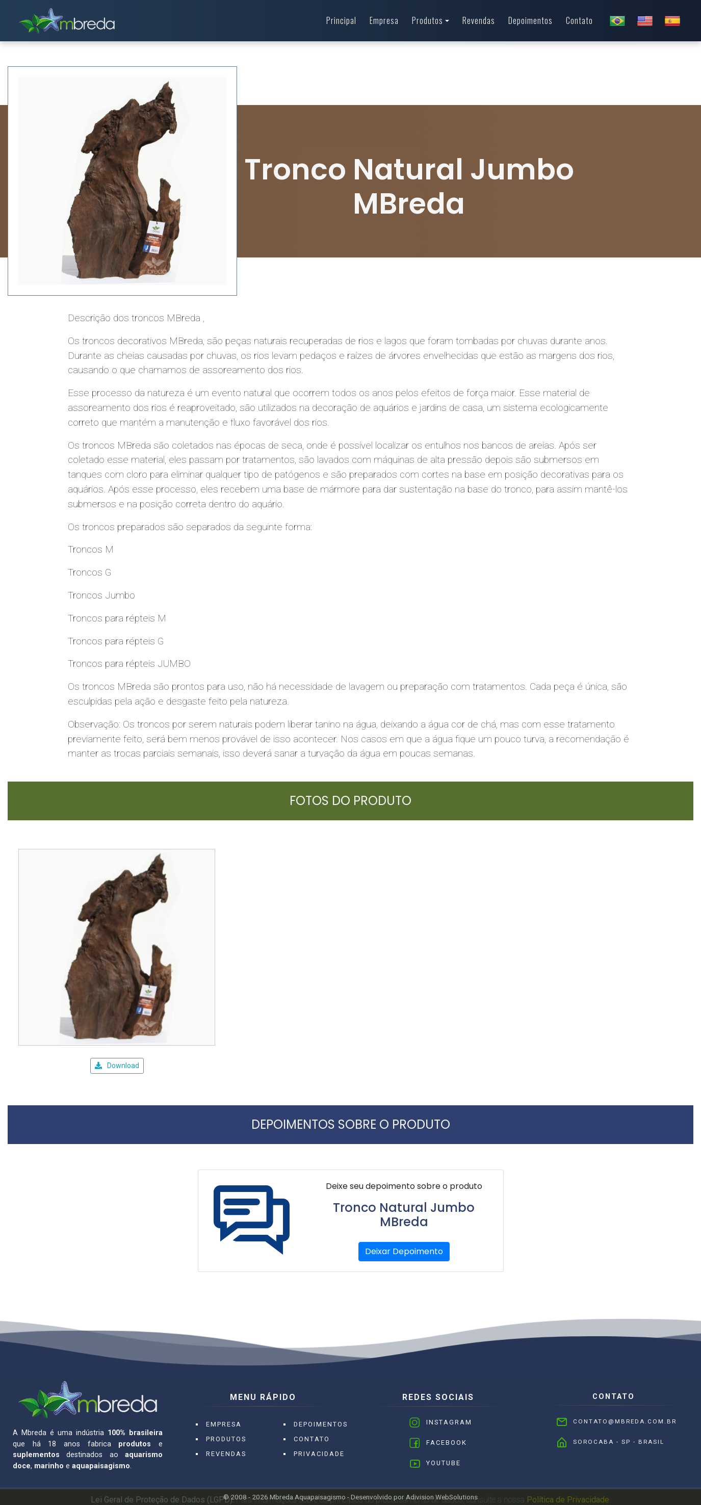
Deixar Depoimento (404, 1251)
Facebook (446, 1442)
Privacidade (319, 1454)
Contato (579, 20)
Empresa (384, 20)
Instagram (449, 1422)
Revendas (478, 20)
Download (117, 1065)
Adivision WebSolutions (442, 1497)
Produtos (427, 20)
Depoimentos (530, 20)
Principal (341, 20)
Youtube (443, 1463)
